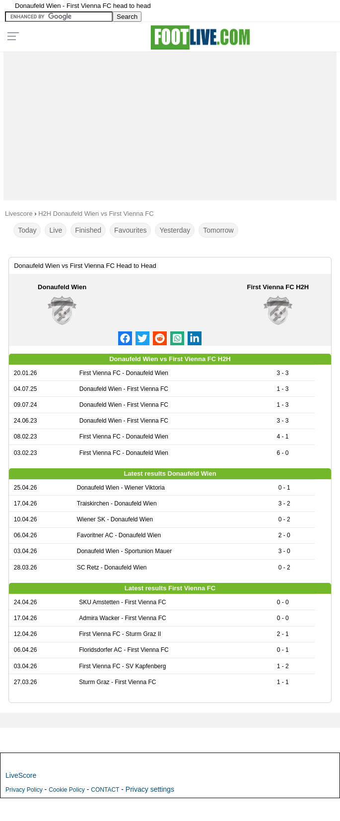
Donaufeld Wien (62, 287)
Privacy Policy (24, 789)
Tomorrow (218, 230)
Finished (88, 230)
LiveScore (20, 775)
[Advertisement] (170, 123)
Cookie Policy (67, 789)
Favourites (130, 230)
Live (55, 230)
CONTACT (105, 789)
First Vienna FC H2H (278, 287)
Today (27, 230)
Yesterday (174, 230)
